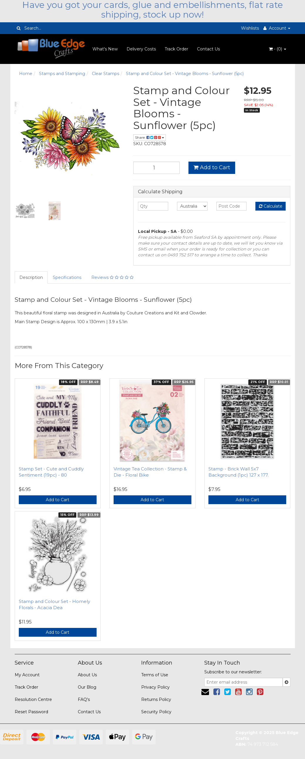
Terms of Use (154, 674)
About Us (87, 674)
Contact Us (208, 49)
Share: (149, 137)
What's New (105, 49)
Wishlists (250, 28)
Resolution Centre (33, 699)
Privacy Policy (155, 687)
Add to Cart (211, 167)
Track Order (176, 49)
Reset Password (31, 711)
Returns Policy (156, 699)
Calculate (270, 206)
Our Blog (87, 687)
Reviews (112, 277)
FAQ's (84, 699)
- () (277, 49)
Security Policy (156, 711)
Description (31, 277)
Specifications (67, 277)
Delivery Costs (141, 49)
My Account (27, 674)
